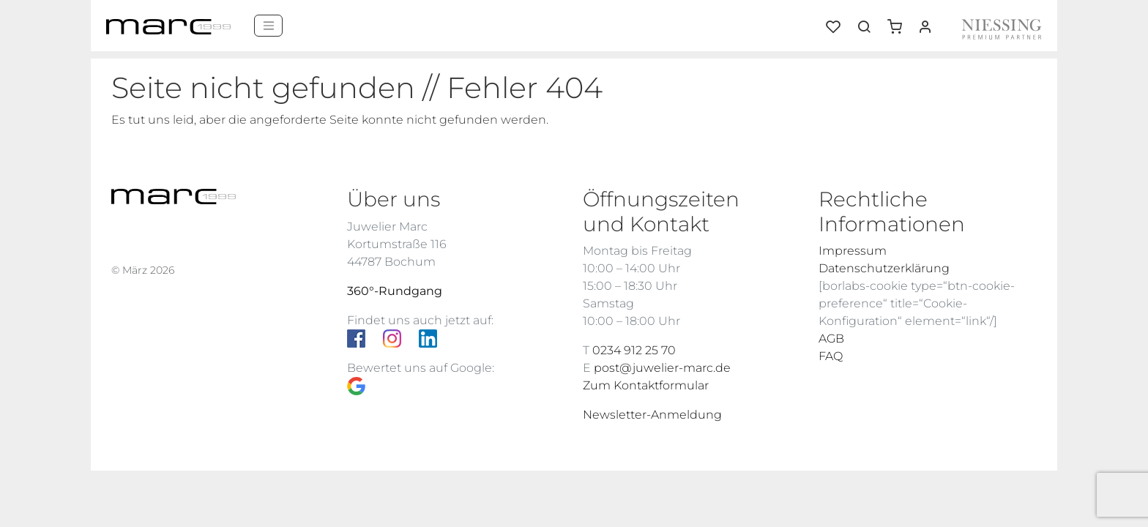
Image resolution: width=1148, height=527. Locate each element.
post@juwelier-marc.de (662, 368)
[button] (899, 21)
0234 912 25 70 (634, 350)
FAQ (831, 356)
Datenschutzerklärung (884, 268)
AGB (831, 338)
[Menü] (268, 26)
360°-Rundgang (394, 291)
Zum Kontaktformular (646, 385)
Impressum (853, 251)
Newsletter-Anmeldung (652, 415)
